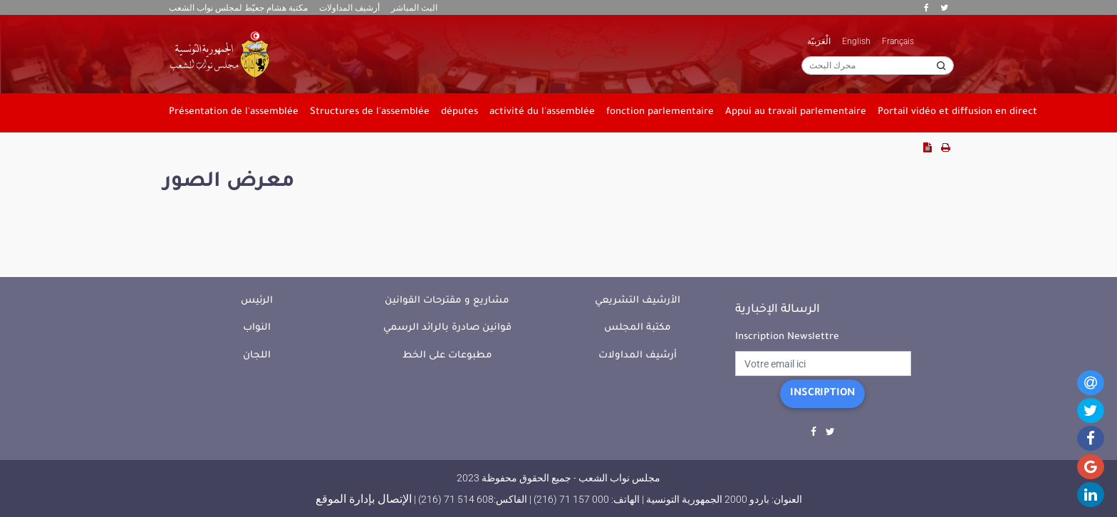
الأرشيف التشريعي (637, 301)
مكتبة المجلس (637, 328)
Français (898, 41)
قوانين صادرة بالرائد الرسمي (447, 328)
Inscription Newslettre (787, 337)
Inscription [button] (822, 394)
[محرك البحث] (877, 65)
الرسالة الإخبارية (777, 309)
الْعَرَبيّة (819, 41)
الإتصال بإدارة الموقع (364, 499)
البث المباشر (414, 8)
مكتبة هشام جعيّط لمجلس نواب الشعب (238, 8)
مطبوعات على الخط (447, 355)
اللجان (257, 355)
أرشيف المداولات (349, 8)
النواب (257, 328)
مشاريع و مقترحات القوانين (447, 301)
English (856, 41)
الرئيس (257, 301)
